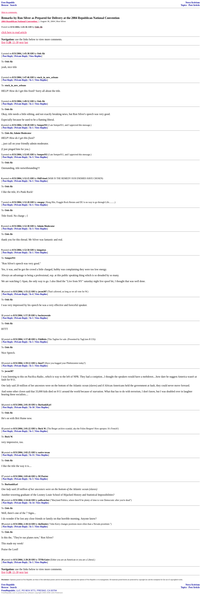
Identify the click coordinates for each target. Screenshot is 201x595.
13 (2, 363)
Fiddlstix (42, 339)
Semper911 (42, 125)
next (21, 42)
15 (2, 428)
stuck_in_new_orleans (47, 77)
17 (2, 476)
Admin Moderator (46, 226)
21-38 (15, 42)
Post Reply (8, 56)
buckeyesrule (44, 315)
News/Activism (193, 2)
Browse (4, 5)
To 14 (31, 503)
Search (13, 5)
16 (2, 452)
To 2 (31, 104)
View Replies (35, 56)
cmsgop (40, 202)
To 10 (31, 407)
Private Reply (21, 56)
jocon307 (42, 291)
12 (2, 339)
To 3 (31, 157)
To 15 (31, 455)
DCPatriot (43, 476)
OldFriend (42, 178)
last (26, 42)
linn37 (41, 363)
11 (2, 315)
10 (2, 291)
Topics (184, 5)
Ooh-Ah (41, 53)
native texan (44, 452)
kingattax (41, 250)
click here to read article (14, 32)
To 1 (31, 80)
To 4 (31, 294)
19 (2, 524)
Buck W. (42, 428)
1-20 (8, 42)
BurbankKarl (44, 405)
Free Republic (8, 2)
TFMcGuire (44, 559)
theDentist (43, 524)
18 (2, 500)
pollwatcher (44, 500)
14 (2, 405)
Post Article (194, 5)
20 (2, 559)
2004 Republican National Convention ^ (20, 21)
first (3, 42)
